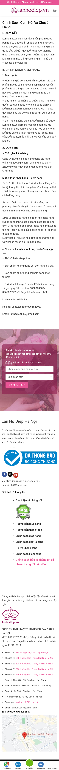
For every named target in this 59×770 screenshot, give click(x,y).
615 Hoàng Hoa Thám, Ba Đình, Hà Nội (34, 669)
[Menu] (4, 10)
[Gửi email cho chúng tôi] (10, 474)
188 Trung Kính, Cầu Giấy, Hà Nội (32, 652)
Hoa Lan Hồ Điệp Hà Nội (26, 702)
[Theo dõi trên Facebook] (4, 474)
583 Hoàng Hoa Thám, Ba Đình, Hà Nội (34, 658)
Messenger (41, 765)
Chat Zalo (18, 765)
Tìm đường (7, 765)
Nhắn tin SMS (52, 765)
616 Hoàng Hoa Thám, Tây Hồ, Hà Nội (34, 674)
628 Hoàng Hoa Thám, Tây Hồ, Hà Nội (34, 663)
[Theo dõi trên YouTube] (15, 475)
